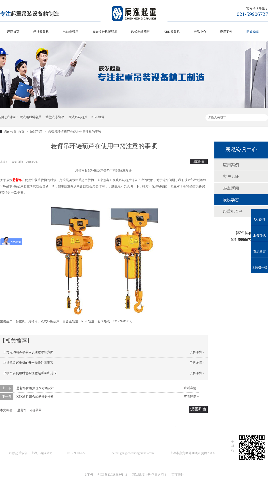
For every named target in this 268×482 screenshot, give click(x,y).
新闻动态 (252, 31)
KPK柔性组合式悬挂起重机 (35, 396)
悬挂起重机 (41, 31)
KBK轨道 (97, 117)
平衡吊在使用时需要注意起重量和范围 (30, 373)
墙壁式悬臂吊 (55, 117)
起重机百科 (233, 211)
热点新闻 (231, 188)
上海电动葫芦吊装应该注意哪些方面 (28, 352)
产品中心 (200, 31)
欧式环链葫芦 (78, 117)
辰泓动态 (36, 131)
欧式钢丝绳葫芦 (31, 117)
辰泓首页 (13, 31)
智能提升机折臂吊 (104, 31)
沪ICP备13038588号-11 (111, 474)
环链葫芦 (35, 410)
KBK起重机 (172, 31)
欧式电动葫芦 (140, 31)
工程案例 (134, 425)
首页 (21, 131)
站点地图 (162, 425)
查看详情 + (191, 388)
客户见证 (231, 176)
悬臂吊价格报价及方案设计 (35, 388)
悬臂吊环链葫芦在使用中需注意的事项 (74, 131)
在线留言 (190, 425)
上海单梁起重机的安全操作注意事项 (28, 362)
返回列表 (198, 161)
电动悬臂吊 (70, 31)
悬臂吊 (17, 180)
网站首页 (78, 425)
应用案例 (226, 31)
